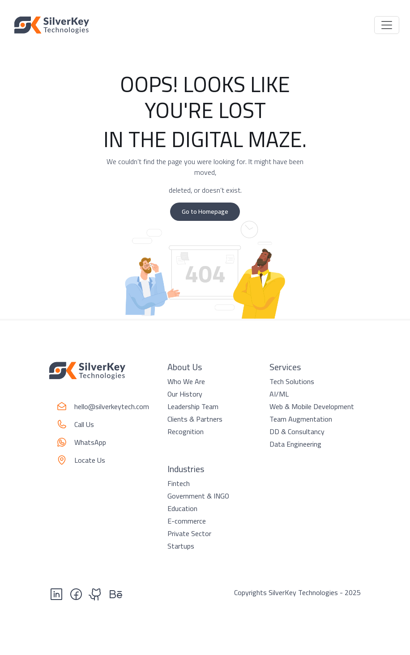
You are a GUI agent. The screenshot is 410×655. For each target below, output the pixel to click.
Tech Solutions (291, 381)
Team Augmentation (300, 419)
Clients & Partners (194, 419)
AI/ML (279, 394)
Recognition (185, 431)
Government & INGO (198, 496)
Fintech (178, 483)
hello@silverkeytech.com (111, 406)
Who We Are (186, 381)
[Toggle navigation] (386, 25)
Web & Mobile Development (311, 406)
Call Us (84, 424)
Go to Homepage (205, 211)
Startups (180, 546)
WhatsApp (90, 442)
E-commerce (186, 521)
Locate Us (89, 460)
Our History (184, 394)
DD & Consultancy (297, 431)
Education (182, 508)
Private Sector (189, 533)
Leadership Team (192, 406)
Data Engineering (295, 444)
